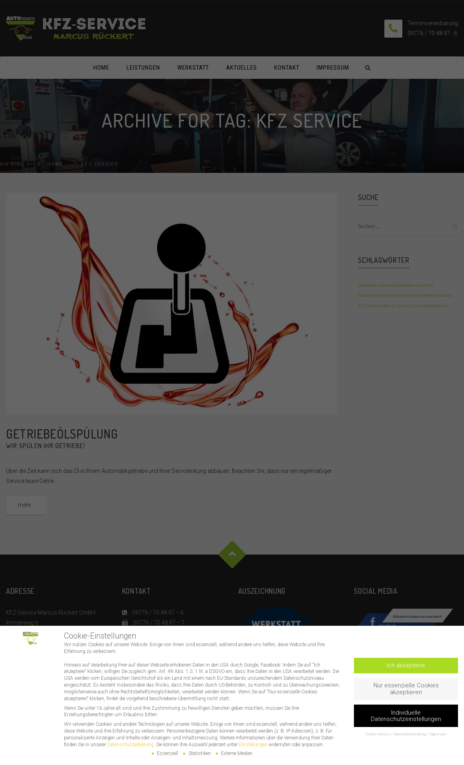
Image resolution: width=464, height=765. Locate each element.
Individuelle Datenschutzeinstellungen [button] (406, 716)
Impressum (437, 734)
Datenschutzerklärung (130, 744)
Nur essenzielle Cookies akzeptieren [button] (406, 689)
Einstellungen (253, 744)
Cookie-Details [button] (378, 734)
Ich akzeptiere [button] (406, 665)
